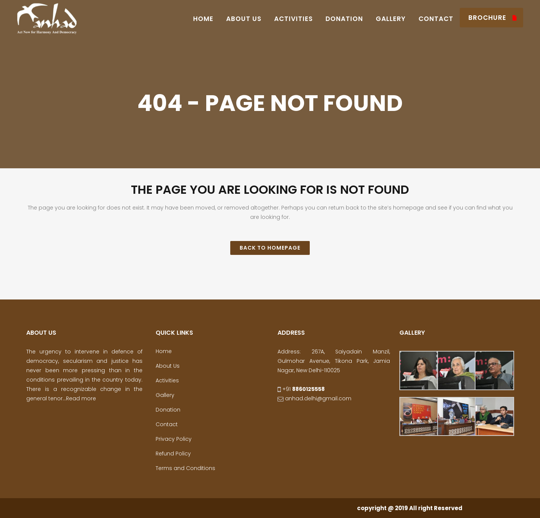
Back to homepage (270, 248)
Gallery (165, 395)
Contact (167, 424)
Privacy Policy (174, 439)
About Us (168, 366)
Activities (167, 380)
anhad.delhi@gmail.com (314, 398)
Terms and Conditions (185, 468)
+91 (301, 389)
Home (164, 351)
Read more (81, 398)
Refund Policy (173, 453)
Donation (168, 409)
